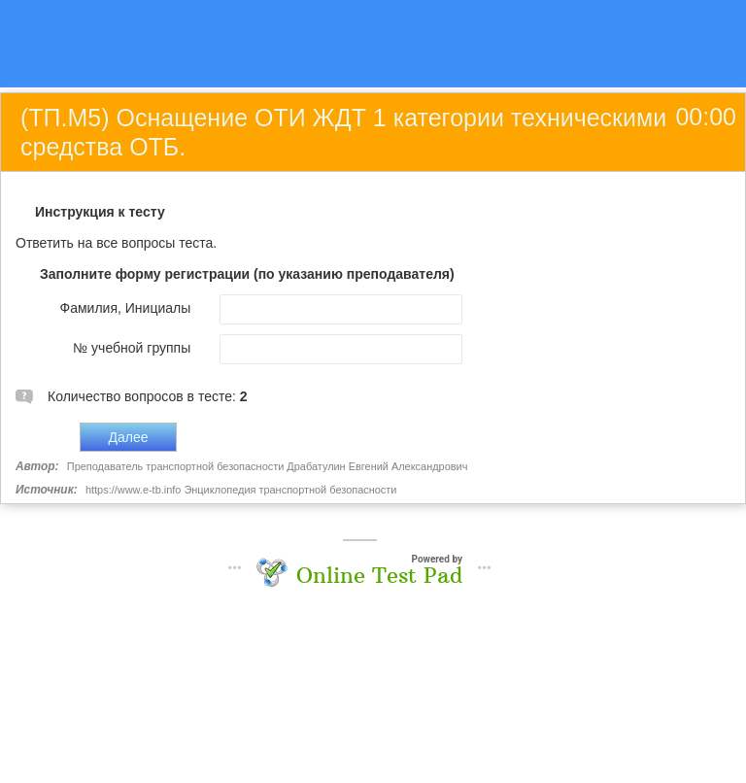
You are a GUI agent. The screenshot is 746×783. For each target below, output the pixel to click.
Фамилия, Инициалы (125, 308)
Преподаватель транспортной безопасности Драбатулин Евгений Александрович (267, 466)
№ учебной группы (131, 348)
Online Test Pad (379, 575)
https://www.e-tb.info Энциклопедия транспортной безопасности (240, 489)
